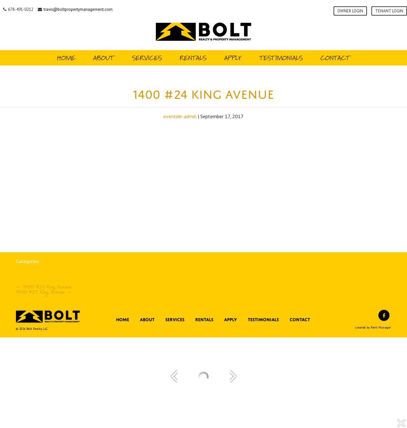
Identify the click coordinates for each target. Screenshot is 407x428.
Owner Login (350, 11)
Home (66, 58)
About (103, 58)
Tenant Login (389, 11)
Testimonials (281, 58)
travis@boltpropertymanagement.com (78, 9)
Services (147, 58)
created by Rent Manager (373, 327)
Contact (335, 58)
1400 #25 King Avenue (44, 291)
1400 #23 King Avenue (44, 286)
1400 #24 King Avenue (203, 92)
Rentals (193, 58)
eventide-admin (180, 116)
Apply (233, 58)
